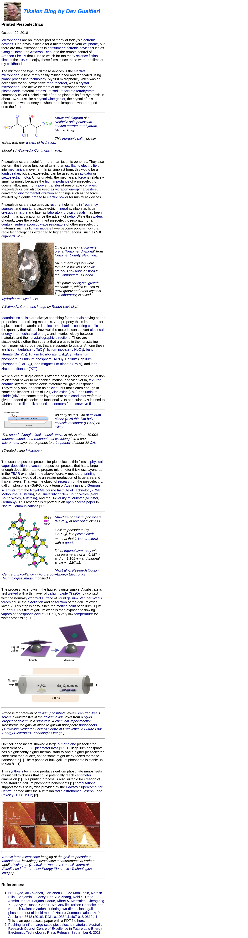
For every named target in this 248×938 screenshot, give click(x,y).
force (82, 177)
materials (77, 318)
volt (55, 748)
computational (85, 783)
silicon (59, 427)
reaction (85, 721)
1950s (23, 60)
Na (59, 130)
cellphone (90, 44)
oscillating (72, 165)
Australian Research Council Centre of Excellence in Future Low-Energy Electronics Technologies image (50, 574)
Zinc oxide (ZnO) (65, 392)
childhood (14, 64)
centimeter (83, 775)
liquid (62, 598)
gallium (72, 598)
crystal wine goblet (51, 99)
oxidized (34, 598)
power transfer (49, 185)
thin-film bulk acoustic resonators (41, 404)
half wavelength (61, 439)
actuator (86, 173)
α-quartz (68, 543)
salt (79, 138)
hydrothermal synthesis (20, 299)
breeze (37, 197)
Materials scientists (15, 318)
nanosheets (88, 725)
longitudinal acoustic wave (43, 435)
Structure (62, 517)
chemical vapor (67, 721)
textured (95, 380)
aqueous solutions (68, 271)
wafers (98, 216)
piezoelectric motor (15, 177)
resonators (57, 224)
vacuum (38, 466)
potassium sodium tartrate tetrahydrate (65, 91)
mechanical (16, 169)
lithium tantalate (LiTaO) (26, 349)
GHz (93, 443)
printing (90, 473)
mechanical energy (33, 334)
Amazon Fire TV (13, 56)
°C (13, 610)
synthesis (16, 771)
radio (71, 216)
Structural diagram (69, 118)
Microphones (11, 40)
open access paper (80, 502)
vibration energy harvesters (76, 189)
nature (22, 212)
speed (14, 435)
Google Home (12, 52)
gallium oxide (54, 717)
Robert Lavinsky (64, 307)
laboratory (68, 295)
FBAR (15, 473)
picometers (43, 748)
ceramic (7, 384)
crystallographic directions (50, 337)
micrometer (10, 443)
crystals (7, 212)
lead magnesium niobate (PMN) (58, 364)
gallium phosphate (52, 713)
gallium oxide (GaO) (64, 593)
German (93, 485)
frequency (63, 443)
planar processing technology (23, 79)
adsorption (59, 602)
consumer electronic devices (69, 48)
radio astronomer (68, 791)
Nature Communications (19, 506)
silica (91, 271)
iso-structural (88, 539)
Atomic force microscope (21, 857)
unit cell (79, 521)
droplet (7, 721)
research (65, 481)
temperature (83, 614)
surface (47, 598)
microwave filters (84, 404)
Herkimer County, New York (76, 255)
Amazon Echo (41, 52)
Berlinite (71, 359)
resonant (56, 204)
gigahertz (8, 236)
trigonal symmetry (77, 550)
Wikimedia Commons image (38, 150)
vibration (47, 193)
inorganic (69, 138)
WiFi (20, 236)
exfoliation (35, 602)
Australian (72, 485)
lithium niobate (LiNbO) (65, 349)
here (80, 921)
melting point (66, 606)
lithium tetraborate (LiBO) (50, 354)
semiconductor (75, 396)
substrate (43, 721)
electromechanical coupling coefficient (74, 326)
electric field (90, 165)
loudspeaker (10, 173)
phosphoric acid (29, 614)
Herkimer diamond (80, 251)
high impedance (57, 181)
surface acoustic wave (31, 224)
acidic (91, 267)
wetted (13, 593)
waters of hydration (40, 142)
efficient (53, 388)
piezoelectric (10, 91)
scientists (8, 490)
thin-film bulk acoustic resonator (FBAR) (75, 421)
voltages (89, 185)
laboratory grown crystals (66, 212)
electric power (57, 197)
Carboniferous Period (76, 275)
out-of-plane (67, 744)
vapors (6, 614)
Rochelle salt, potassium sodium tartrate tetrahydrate (76, 124)
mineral (62, 208)
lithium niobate (40, 228)
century (6, 224)
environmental (29, 193)
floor (18, 107)
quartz (27, 208)
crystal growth (88, 283)
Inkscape (33, 450)
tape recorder (57, 83)
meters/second (13, 439)
